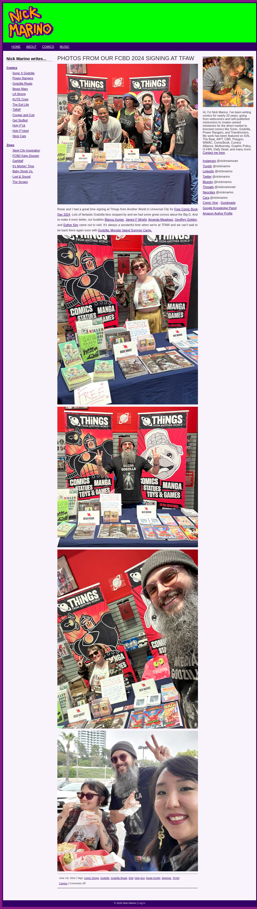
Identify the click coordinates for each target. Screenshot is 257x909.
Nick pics (140, 878)
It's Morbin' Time (23, 166)
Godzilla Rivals (22, 83)
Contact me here (214, 152)
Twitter (207, 176)
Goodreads (228, 202)
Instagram (209, 160)
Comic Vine (210, 202)
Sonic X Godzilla (24, 73)
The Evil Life (20, 104)
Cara (206, 197)
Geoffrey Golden (186, 219)
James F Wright (136, 219)
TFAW (176, 878)
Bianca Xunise (114, 219)
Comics (48, 46)
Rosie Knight (153, 878)
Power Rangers (23, 78)
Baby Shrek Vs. (23, 171)
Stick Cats (19, 136)
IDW (130, 878)
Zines (10, 145)
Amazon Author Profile (218, 213)
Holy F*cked (21, 130)
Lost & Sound (22, 176)
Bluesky (208, 182)
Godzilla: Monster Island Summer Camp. (125, 230)
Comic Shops (91, 878)
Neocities (209, 192)
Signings (166, 878)
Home (16, 46)
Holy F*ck (19, 125)
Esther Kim (70, 225)
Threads (208, 187)
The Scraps (20, 182)
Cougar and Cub (24, 115)
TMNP (16, 109)
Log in (141, 903)
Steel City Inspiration (26, 150)
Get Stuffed (20, 120)
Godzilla (104, 878)
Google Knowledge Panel (219, 208)
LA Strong (19, 94)
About (31, 46)
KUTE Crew (20, 99)
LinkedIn (208, 171)
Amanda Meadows (160, 219)
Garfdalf (18, 160)
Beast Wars (20, 89)
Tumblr (207, 166)
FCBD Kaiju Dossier (26, 155)
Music (64, 46)
